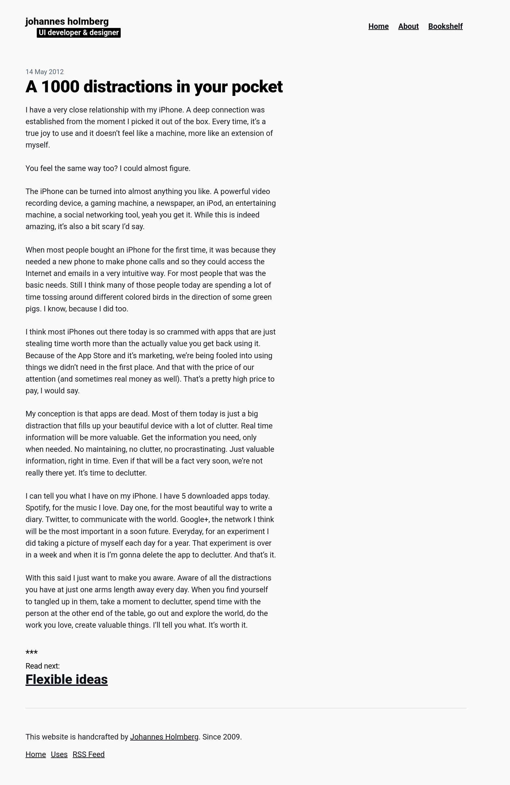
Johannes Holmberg (67, 21)
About (408, 26)
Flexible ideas (66, 679)
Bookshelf (445, 26)
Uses (59, 754)
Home (379, 26)
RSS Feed (89, 754)
